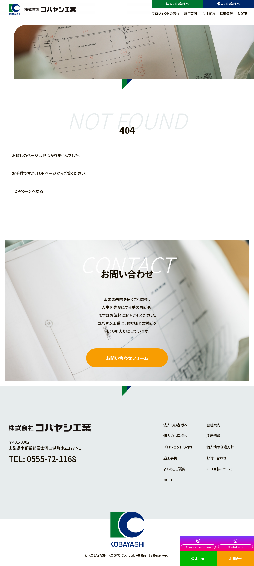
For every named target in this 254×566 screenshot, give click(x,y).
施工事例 (190, 13)
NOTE (242, 13)
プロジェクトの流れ (165, 13)
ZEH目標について (219, 468)
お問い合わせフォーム (127, 358)
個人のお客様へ (228, 3)
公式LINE (198, 558)
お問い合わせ (216, 457)
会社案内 (208, 13)
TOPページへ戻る (27, 191)
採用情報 (226, 13)
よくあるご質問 (174, 468)
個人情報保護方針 (220, 446)
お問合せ (235, 558)
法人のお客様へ (177, 3)
